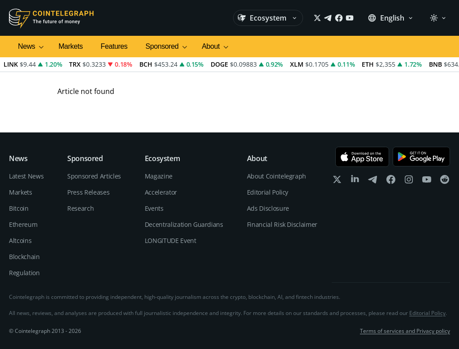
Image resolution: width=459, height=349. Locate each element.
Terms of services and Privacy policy (405, 331)
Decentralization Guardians (184, 224)
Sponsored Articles (94, 176)
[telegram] (373, 181)
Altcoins (20, 240)
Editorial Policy (267, 192)
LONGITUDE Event (170, 240)
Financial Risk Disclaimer (282, 224)
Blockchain (24, 256)
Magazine (159, 176)
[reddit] (444, 181)
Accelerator (161, 192)
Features (114, 46)
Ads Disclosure (268, 208)
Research (80, 208)
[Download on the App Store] (362, 157)
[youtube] (426, 181)
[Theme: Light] (438, 18)
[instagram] (408, 181)
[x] (337, 181)
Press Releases (88, 192)
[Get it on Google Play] (421, 157)
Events (154, 208)
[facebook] (390, 181)
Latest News (26, 176)
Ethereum (23, 224)
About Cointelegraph (276, 176)
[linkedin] (355, 181)
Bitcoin (19, 208)
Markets (70, 46)
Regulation (24, 272)
